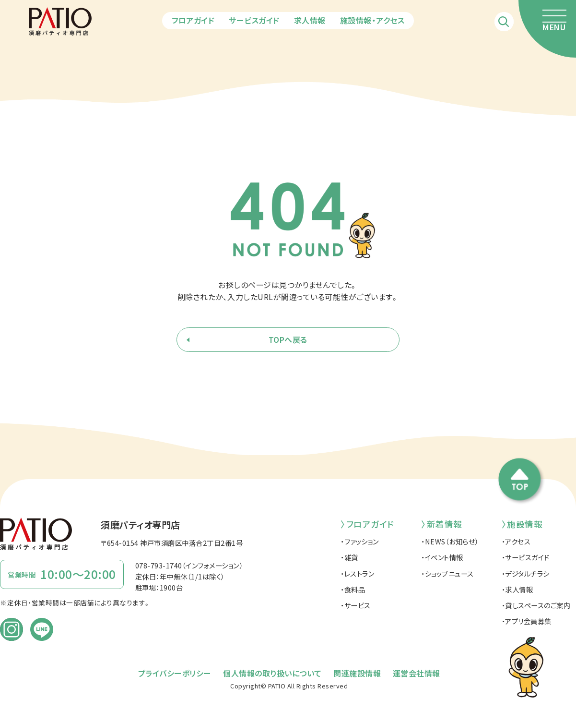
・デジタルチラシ (526, 573)
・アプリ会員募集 (527, 621)
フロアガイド (193, 20)
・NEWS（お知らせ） (450, 541)
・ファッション (360, 541)
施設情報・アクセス (372, 20)
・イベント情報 (442, 557)
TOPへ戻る (288, 339)
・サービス (356, 605)
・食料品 (353, 589)
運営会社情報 (416, 673)
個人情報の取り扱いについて (272, 673)
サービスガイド (254, 20)
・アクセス (516, 541)
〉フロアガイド (367, 524)
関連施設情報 (357, 673)
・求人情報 (517, 589)
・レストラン (357, 573)
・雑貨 (349, 557)
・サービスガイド (526, 557)
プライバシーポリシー (175, 673)
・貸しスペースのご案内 (536, 605)
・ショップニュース (447, 573)
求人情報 (310, 20)
